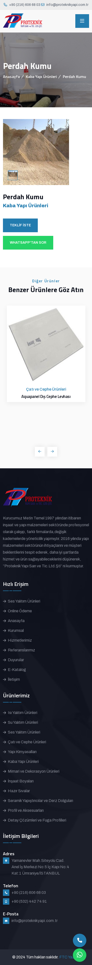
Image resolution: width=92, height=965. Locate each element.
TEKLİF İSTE (20, 225)
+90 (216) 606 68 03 (24, 5)
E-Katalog (17, 670)
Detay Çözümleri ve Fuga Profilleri (37, 820)
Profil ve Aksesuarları (26, 810)
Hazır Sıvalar (19, 791)
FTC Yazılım (69, 957)
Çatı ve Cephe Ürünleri (27, 742)
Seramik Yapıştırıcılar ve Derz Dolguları (40, 801)
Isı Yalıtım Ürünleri (22, 713)
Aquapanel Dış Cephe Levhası (45, 396)
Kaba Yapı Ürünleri (41, 76)
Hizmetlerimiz (20, 640)
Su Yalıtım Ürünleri (23, 722)
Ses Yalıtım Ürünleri (24, 601)
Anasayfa (11, 76)
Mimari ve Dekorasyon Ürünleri (33, 771)
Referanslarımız (21, 650)
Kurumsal (16, 630)
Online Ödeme (20, 611)
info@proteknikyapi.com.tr (67, 5)
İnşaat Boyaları (21, 781)
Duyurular (16, 660)
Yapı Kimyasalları (22, 752)
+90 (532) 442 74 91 (29, 901)
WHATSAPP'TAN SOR (28, 242)
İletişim (14, 679)
